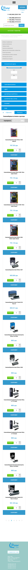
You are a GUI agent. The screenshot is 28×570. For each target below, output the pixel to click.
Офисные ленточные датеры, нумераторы (11, 50)
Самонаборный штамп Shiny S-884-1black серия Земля (14, 238)
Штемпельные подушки (8, 58)
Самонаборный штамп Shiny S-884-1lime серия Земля (14, 205)
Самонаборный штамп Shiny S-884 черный (14, 140)
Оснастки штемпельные (8, 48)
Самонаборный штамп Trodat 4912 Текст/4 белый (14, 498)
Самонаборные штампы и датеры (10, 54)
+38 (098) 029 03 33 (15, 18)
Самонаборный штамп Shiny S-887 (14, 269)
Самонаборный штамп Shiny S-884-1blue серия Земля (14, 173)
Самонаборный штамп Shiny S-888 (14, 367)
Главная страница (5, 35)
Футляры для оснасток (7, 56)
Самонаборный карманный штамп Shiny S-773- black (14, 400)
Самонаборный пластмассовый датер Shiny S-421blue (14, 335)
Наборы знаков (6, 46)
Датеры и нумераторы (7, 41)
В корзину (14, 155)
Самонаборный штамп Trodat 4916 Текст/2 (14, 303)
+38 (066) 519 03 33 (15, 22)
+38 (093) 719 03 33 (15, 20)
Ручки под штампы (7, 52)
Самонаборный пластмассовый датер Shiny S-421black (14, 465)
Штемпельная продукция (16, 35)
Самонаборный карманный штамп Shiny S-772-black (14, 433)
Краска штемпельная (7, 44)
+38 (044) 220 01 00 (15, 14)
